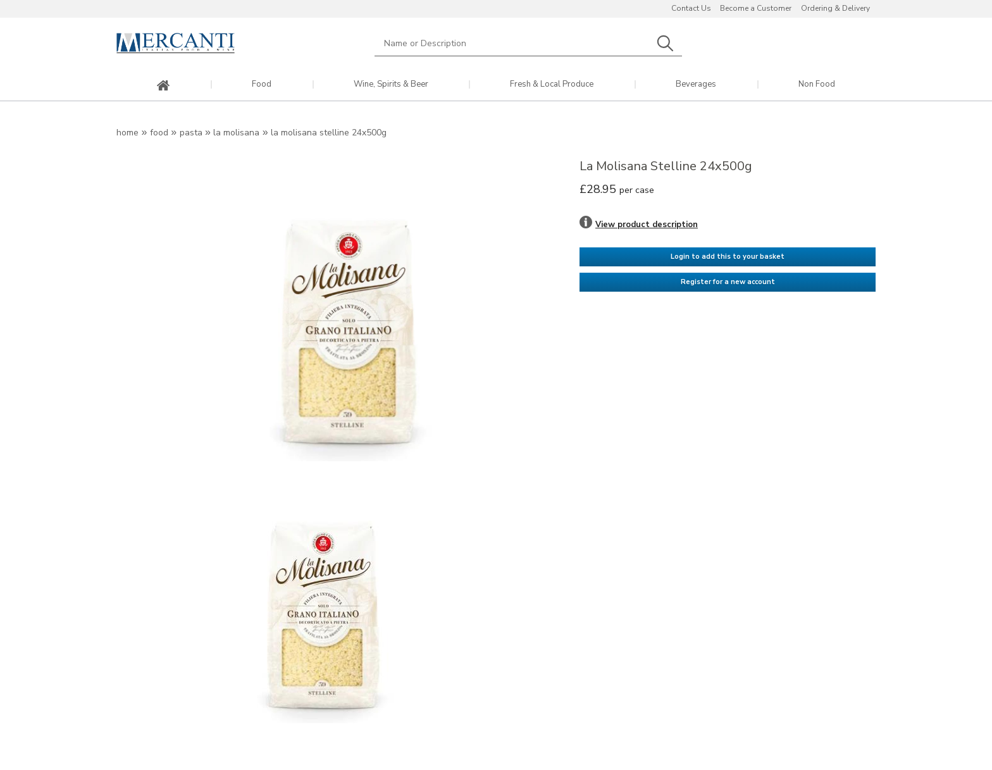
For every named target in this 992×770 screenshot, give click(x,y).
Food (261, 84)
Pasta (191, 133)
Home (127, 133)
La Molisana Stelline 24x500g (329, 133)
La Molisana (236, 133)
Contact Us (691, 8)
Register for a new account (728, 282)
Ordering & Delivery (835, 8)
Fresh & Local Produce (551, 84)
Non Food (816, 84)
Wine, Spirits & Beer (391, 84)
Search (665, 43)
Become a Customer (755, 8)
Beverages (696, 84)
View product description (646, 224)
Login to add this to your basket (727, 256)
